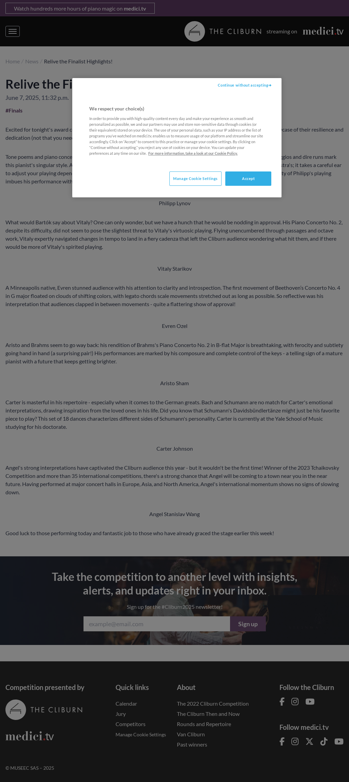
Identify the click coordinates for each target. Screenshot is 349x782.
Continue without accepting (243, 85)
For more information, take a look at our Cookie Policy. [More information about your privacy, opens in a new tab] (193, 153)
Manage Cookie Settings (195, 178)
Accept (248, 178)
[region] (177, 137)
